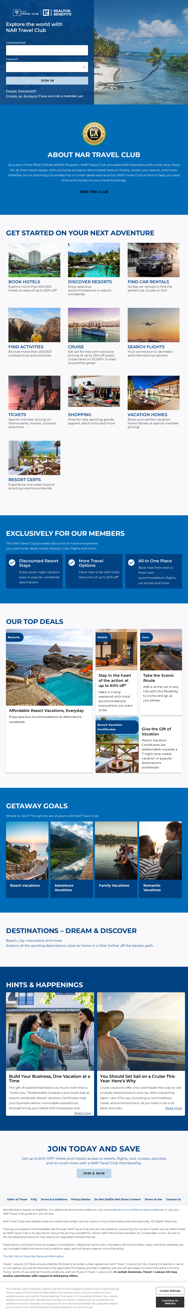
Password (12, 59)
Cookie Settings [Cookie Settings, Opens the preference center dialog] (170, 1290)
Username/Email (15, 42)
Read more (82, 1113)
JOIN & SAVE (94, 1173)
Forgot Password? (21, 91)
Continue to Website (170, 1302)
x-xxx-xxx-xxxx (45, 1213)
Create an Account (21, 96)
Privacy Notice (81, 1199)
